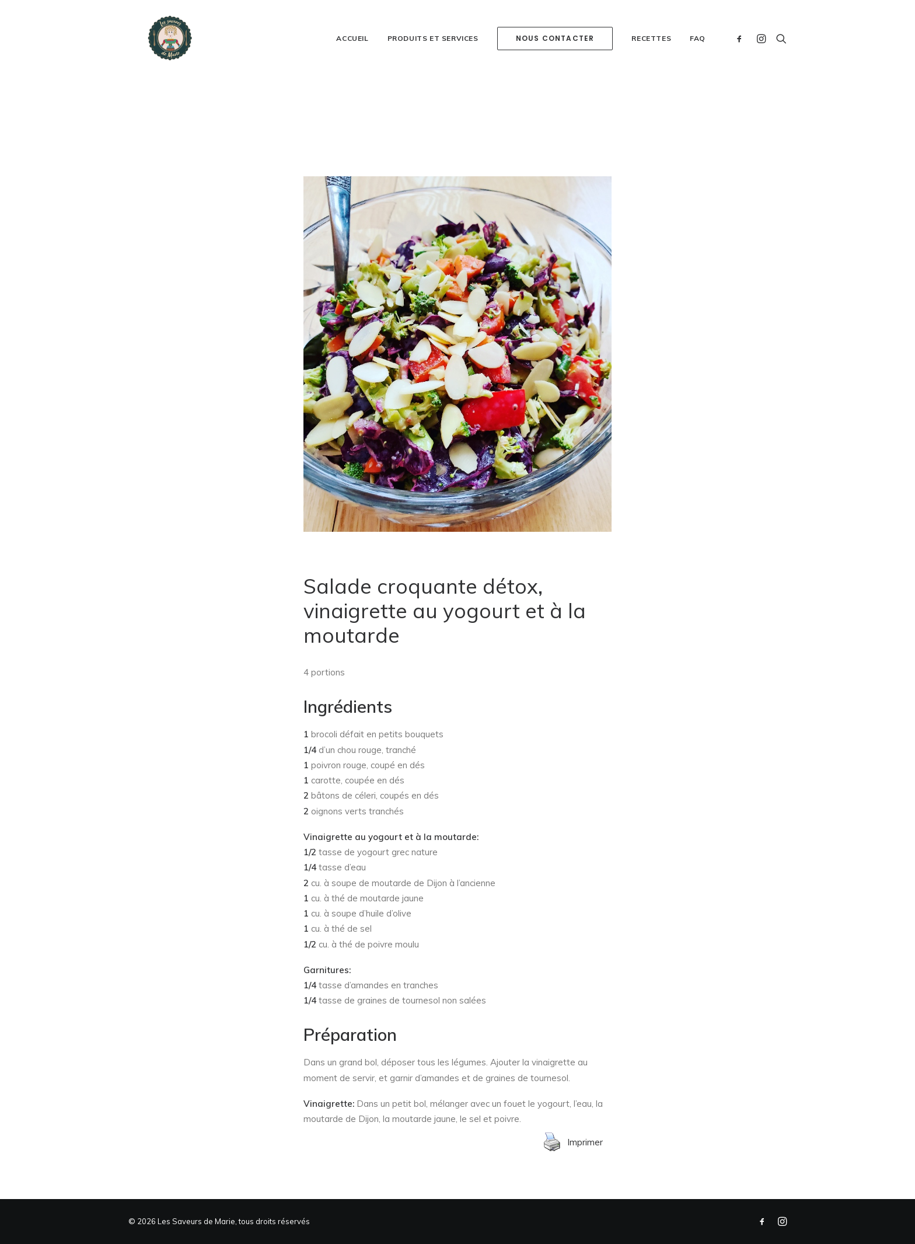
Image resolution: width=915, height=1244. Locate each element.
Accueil (352, 66)
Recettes (651, 66)
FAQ (698, 66)
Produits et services (433, 66)
